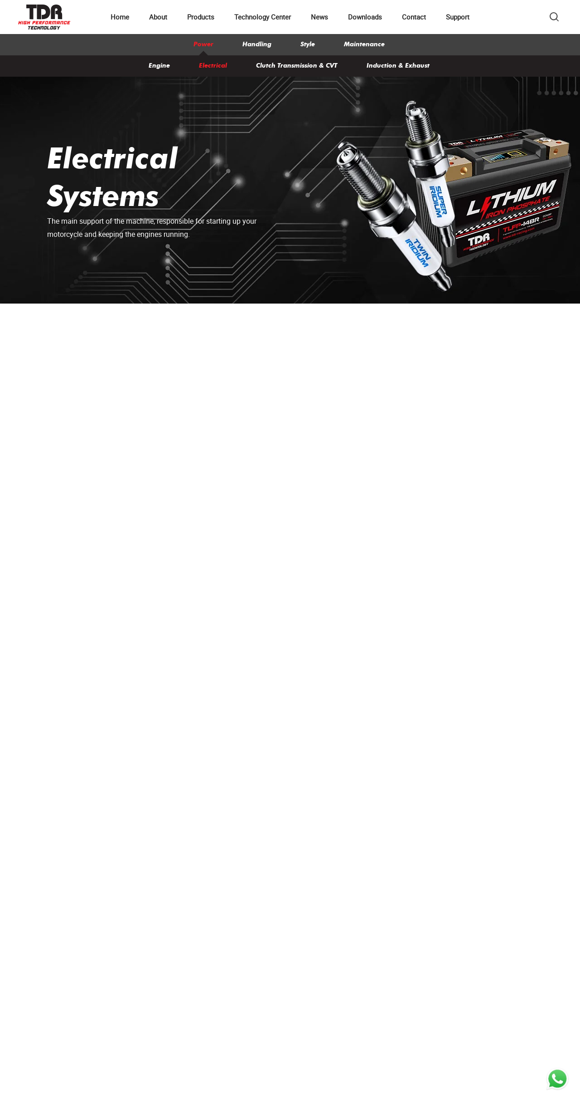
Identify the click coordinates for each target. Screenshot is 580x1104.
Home (120, 16)
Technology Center (262, 16)
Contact (414, 16)
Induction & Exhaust (398, 65)
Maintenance (364, 44)
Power (203, 44)
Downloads (365, 16)
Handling (256, 44)
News (319, 16)
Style (307, 44)
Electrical (213, 65)
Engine (159, 65)
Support (457, 16)
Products (200, 16)
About (158, 16)
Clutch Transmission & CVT (297, 65)
